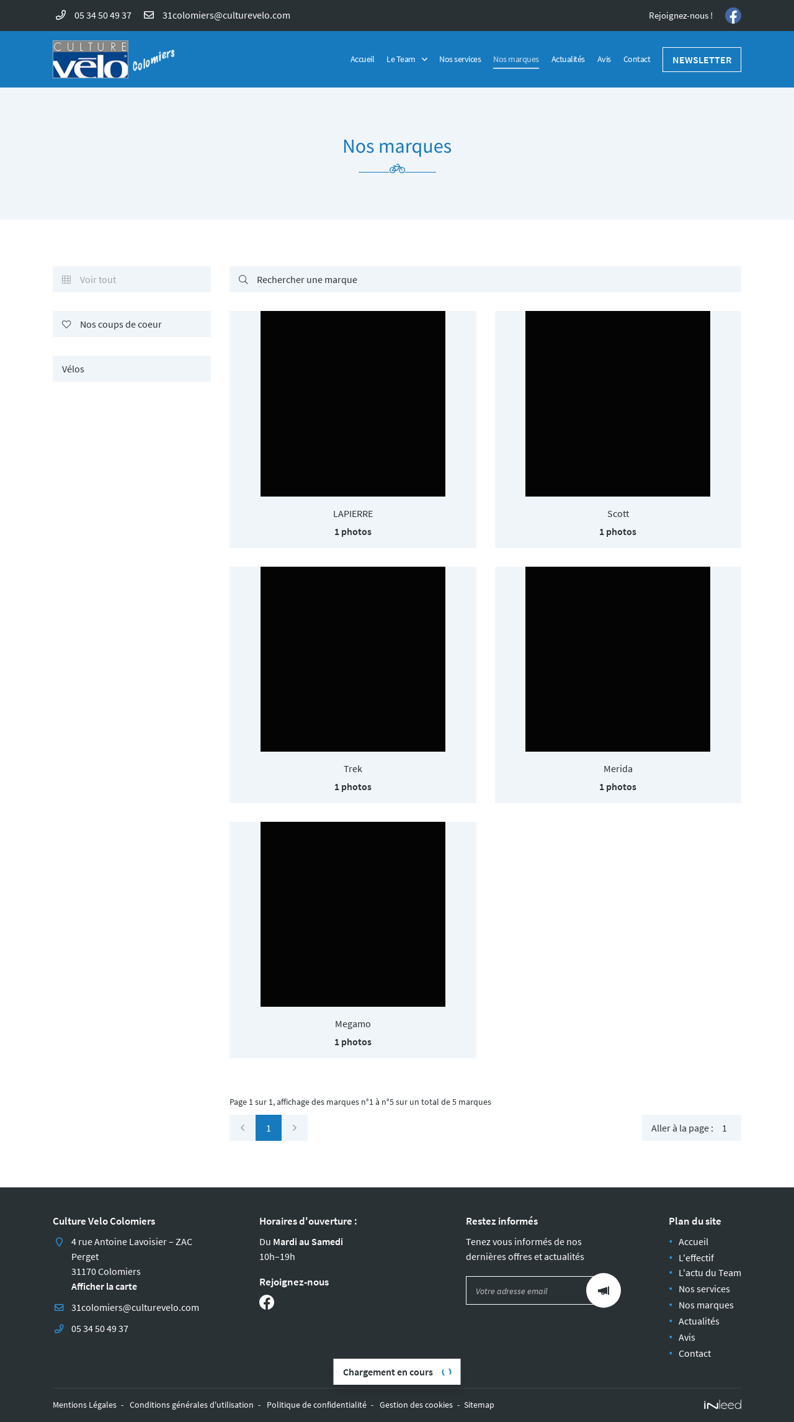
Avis (604, 59)
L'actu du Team (710, 1272)
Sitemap (479, 1404)
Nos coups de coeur (112, 324)
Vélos (73, 368)
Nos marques (516, 59)
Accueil (362, 59)
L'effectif (696, 1257)
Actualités (568, 59)
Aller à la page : (696, 1127)
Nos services (460, 59)
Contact (637, 59)
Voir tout (89, 280)
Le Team (401, 59)
